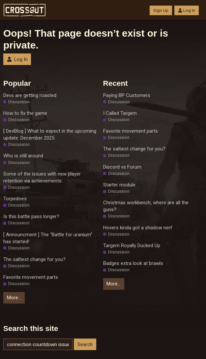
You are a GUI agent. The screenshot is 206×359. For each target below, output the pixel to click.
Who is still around (23, 156)
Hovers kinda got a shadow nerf (137, 228)
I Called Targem (120, 113)
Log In (186, 10)
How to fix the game (25, 113)
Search (85, 344)
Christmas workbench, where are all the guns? (146, 206)
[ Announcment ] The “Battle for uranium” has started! (47, 238)
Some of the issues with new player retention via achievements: (42, 177)
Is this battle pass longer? (31, 216)
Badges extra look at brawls (133, 263)
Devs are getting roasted (29, 95)
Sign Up (160, 10)
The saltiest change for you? (34, 259)
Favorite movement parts (30, 277)
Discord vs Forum (122, 167)
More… (14, 298)
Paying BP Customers (126, 95)
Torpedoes (15, 199)
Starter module (119, 185)
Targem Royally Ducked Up (131, 245)
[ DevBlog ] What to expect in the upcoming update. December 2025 (49, 134)
